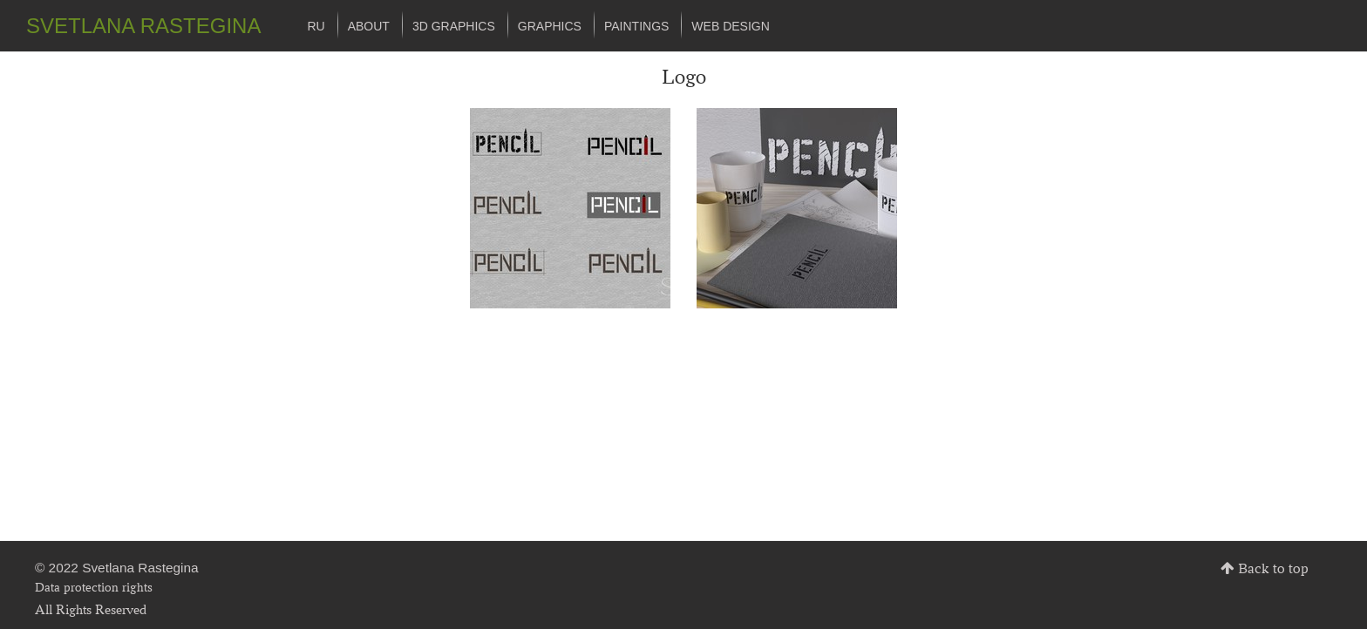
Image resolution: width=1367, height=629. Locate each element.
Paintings (636, 26)
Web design (730, 26)
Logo (684, 76)
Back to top (1273, 568)
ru (315, 26)
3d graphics (453, 26)
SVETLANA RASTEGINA (143, 25)
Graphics (549, 26)
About (369, 26)
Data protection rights (94, 586)
